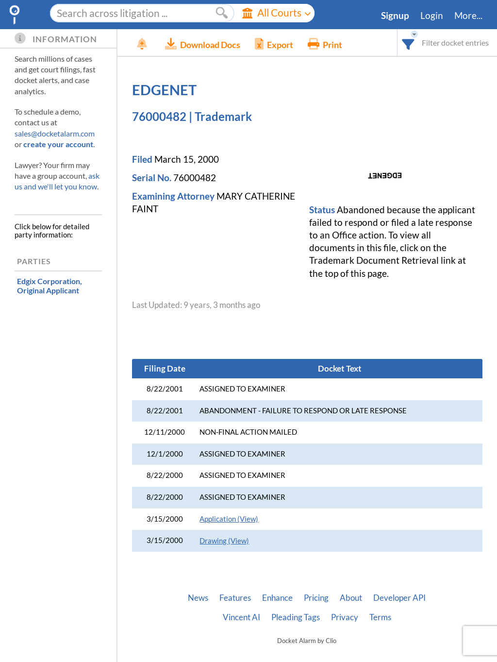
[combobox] (408, 42)
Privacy (344, 617)
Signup (395, 15)
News (198, 598)
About (351, 598)
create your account (58, 144)
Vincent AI (241, 617)
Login (431, 15)
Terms (380, 617)
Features (235, 598)
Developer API (399, 598)
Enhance (277, 598)
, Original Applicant (49, 285)
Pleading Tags (295, 617)
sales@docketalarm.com (55, 133)
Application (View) (228, 519)
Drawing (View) (224, 541)
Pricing (316, 598)
